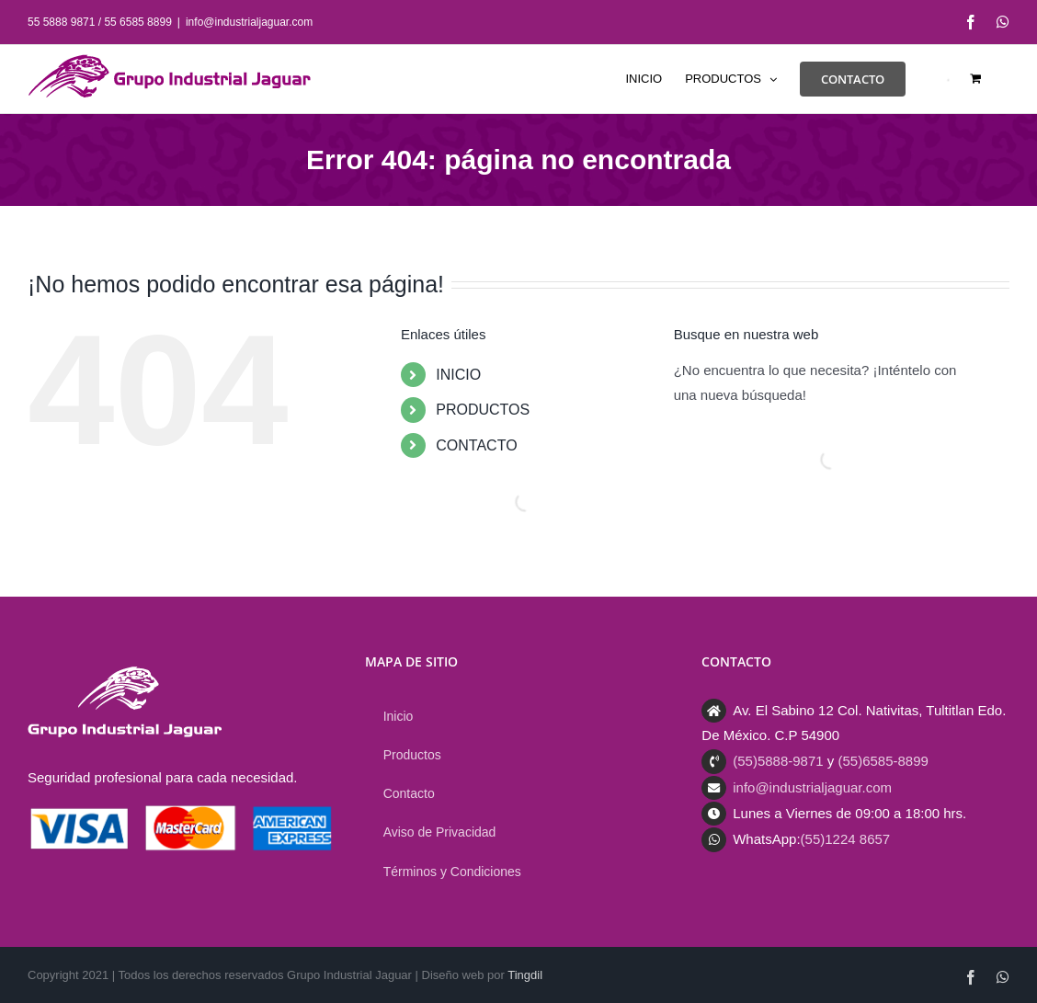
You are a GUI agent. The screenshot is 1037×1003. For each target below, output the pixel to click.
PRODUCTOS (483, 409)
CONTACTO (476, 445)
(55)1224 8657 (846, 839)
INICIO (458, 374)
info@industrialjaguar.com (249, 22)
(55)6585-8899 (883, 761)
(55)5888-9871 (778, 761)
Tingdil (524, 975)
